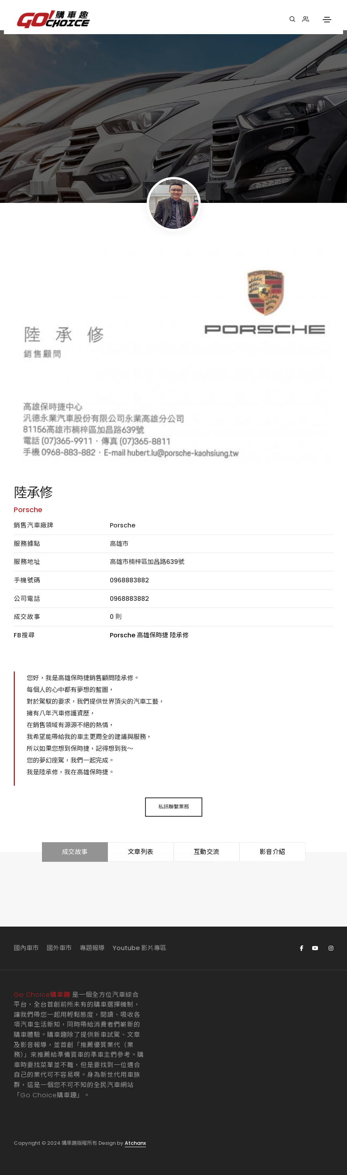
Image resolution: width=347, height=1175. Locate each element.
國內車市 (26, 947)
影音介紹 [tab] (272, 851)
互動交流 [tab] (207, 851)
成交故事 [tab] (75, 851)
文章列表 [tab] (141, 851)
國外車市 (59, 947)
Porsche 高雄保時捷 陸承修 (149, 635)
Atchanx (135, 1143)
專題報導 (92, 947)
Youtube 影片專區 (139, 947)
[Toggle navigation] (327, 19)
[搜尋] (292, 19)
